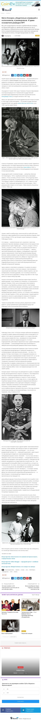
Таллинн (15, 571)
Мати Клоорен (32, 569)
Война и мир (20, 670)
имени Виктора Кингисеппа (25, 103)
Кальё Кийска (27, 167)
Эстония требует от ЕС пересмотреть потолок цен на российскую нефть (10, 587)
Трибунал (20, 667)
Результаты (20, 697)
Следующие (13, 636)
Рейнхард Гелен (5, 571)
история (22, 569)
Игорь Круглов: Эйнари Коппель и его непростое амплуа (18, 566)
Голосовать (20, 701)
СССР (11, 571)
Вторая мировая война (9, 569)
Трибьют (37, 35)
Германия (17, 569)
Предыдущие (5, 636)
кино (27, 569)
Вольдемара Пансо (7, 96)
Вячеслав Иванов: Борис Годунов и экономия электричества (32, 587)
